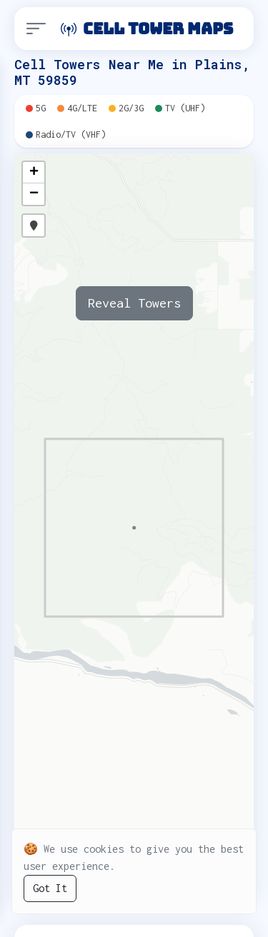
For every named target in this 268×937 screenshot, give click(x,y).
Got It (50, 888)
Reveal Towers (134, 302)
